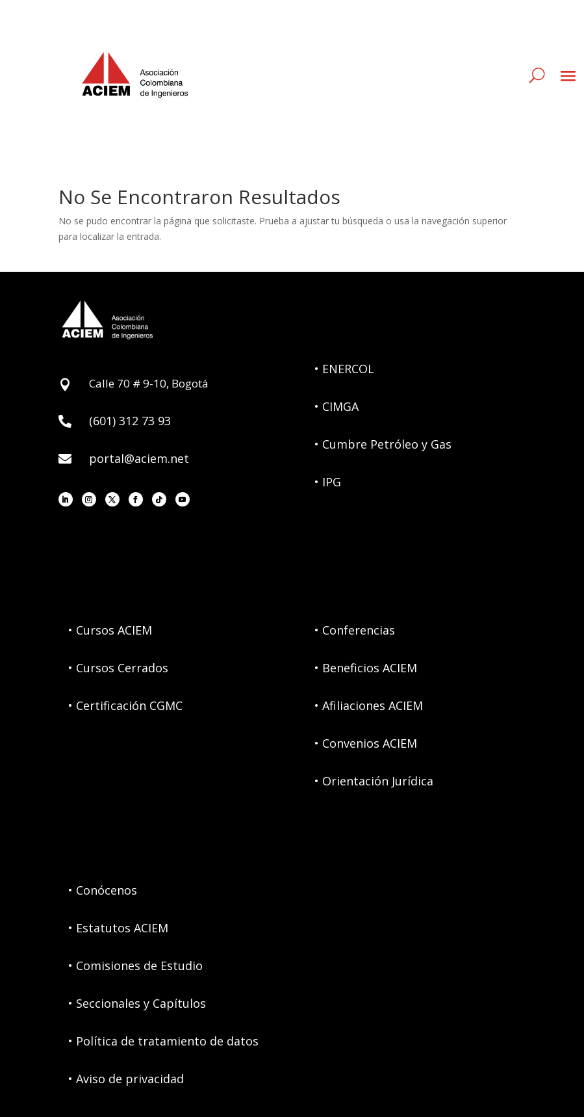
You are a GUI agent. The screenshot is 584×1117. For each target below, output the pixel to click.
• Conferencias (354, 630)
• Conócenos (102, 890)
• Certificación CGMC (125, 705)
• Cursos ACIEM (110, 630)
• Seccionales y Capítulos (137, 1003)
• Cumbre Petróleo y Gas (382, 444)
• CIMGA (336, 406)
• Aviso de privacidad (126, 1078)
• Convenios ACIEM (365, 743)
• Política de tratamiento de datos (163, 1041)
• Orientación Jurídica (373, 781)
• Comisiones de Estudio (135, 965)
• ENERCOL (344, 368)
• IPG (327, 482)
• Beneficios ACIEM (365, 668)
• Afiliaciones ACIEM (368, 705)
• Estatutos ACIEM (118, 928)
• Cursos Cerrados (118, 668)
